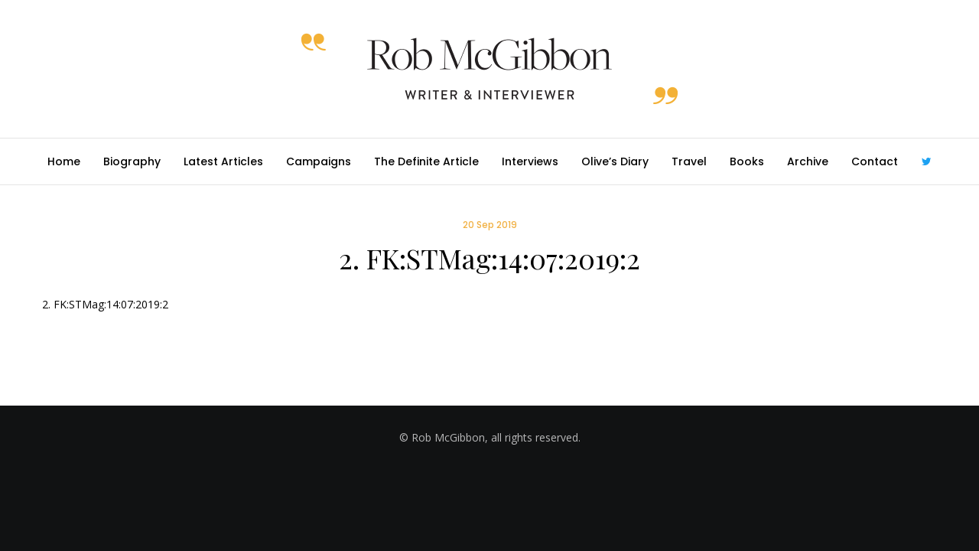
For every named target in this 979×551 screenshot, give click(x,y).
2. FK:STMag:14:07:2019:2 (105, 304)
